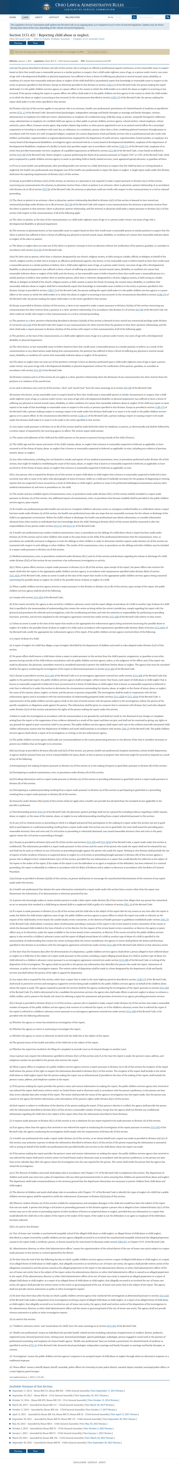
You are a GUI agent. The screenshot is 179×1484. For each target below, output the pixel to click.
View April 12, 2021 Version (124, 1414)
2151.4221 (14, 575)
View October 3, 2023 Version (98, 1428)
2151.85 (38, 249)
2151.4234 (132, 696)
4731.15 (21, 112)
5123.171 (124, 146)
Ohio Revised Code (19, 38)
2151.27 (58, 525)
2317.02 (46, 189)
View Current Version (97, 52)
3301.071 (122, 1241)
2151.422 (38, 597)
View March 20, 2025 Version (99, 1437)
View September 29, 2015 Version (90, 1395)
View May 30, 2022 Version (93, 1423)
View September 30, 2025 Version (104, 1442)
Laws (25, 17)
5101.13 (125, 728)
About (38, 17)
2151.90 (112, 150)
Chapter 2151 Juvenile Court (88, 38)
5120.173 (111, 84)
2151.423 (91, 842)
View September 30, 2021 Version (119, 1418)
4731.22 (42, 811)
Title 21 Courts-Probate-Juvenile (52, 38)
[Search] (167, 17)
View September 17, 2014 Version (107, 1390)
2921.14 (128, 904)
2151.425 (111, 1325)
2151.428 (114, 616)
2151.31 (71, 525)
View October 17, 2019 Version (100, 1409)
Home (13, 17)
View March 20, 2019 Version (99, 1404)
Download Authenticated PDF (98, 61)
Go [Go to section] (134, 17)
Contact (54, 17)
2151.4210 (105, 842)
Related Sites (73, 17)
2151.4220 (119, 696)
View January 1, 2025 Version (97, 1433)
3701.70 (165, 919)
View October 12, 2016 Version (103, 1400)
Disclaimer (79, 1462)
